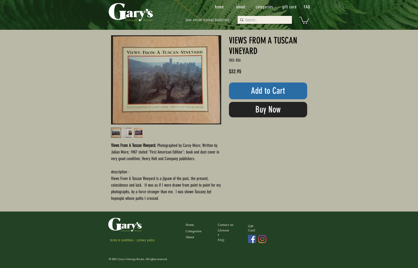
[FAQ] (307, 6)
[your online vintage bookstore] (207, 19)
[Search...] (264, 20)
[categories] (264, 6)
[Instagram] (262, 239)
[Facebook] (252, 239)
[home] (219, 6)
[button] (304, 20)
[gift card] (290, 6)
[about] (241, 6)
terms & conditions (122, 240)
